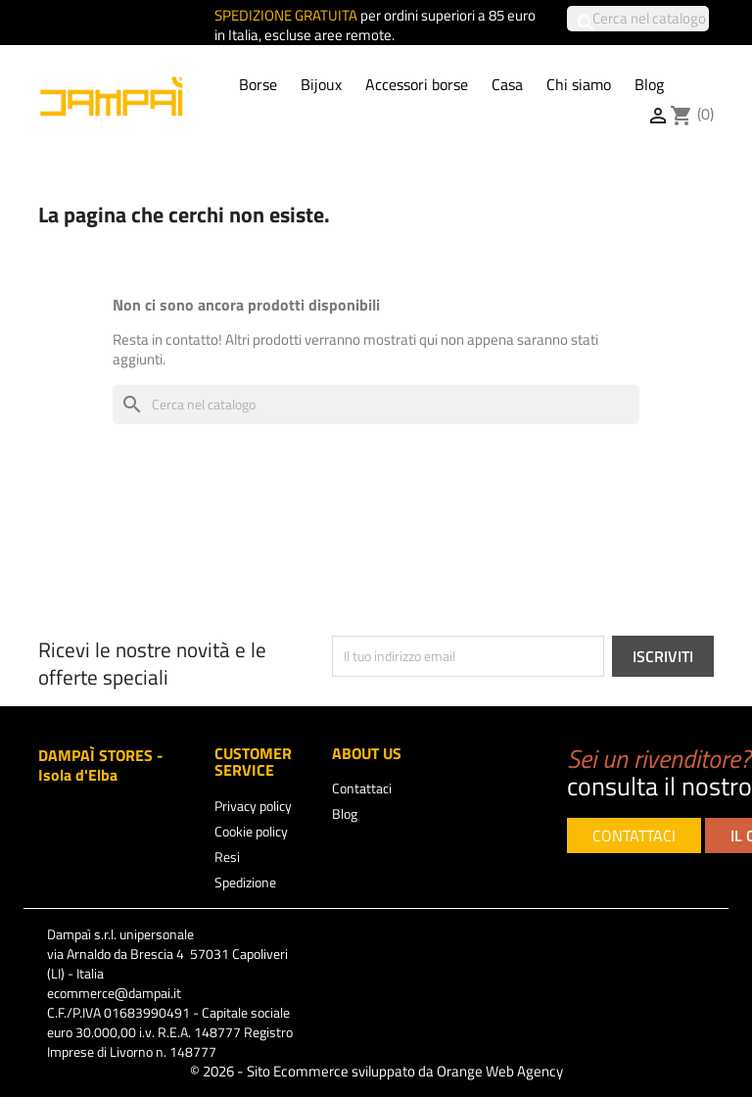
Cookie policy (251, 831)
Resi (227, 856)
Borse (258, 84)
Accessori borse (416, 84)
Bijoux (321, 84)
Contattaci (362, 788)
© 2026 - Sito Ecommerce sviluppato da (376, 1071)
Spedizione (245, 882)
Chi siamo (578, 84)
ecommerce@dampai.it (114, 992)
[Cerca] (638, 18)
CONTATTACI (634, 835)
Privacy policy (253, 805)
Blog (649, 84)
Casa (507, 84)
